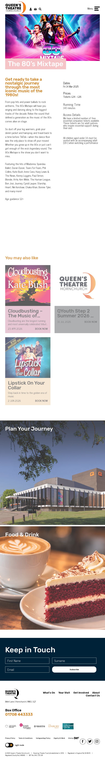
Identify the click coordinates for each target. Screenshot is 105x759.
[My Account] (31, 9)
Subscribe (74, 669)
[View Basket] (35, 9)
